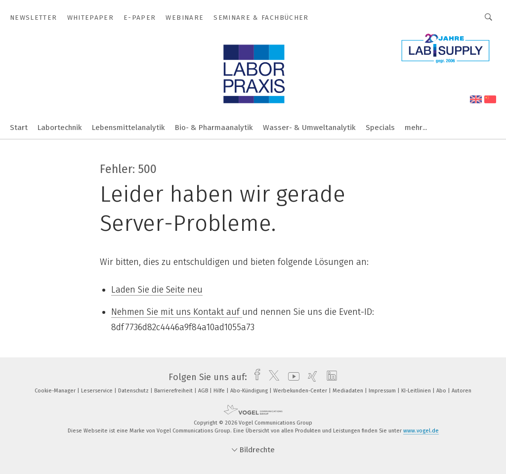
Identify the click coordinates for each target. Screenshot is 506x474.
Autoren (461, 391)
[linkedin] (329, 377)
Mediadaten (349, 391)
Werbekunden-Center (301, 391)
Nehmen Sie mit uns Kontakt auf (176, 311)
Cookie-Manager (56, 391)
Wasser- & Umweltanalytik (309, 127)
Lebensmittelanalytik (128, 127)
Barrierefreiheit (174, 391)
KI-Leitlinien (416, 391)
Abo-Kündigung (249, 391)
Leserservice (97, 391)
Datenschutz (134, 391)
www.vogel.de (421, 431)
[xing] (310, 377)
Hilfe (219, 391)
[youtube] (291, 377)
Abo (442, 391)
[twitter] (271, 377)
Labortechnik (60, 127)
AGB (204, 391)
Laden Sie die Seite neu (157, 289)
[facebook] (255, 377)
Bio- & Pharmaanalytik (214, 127)
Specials (380, 127)
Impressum (383, 391)
